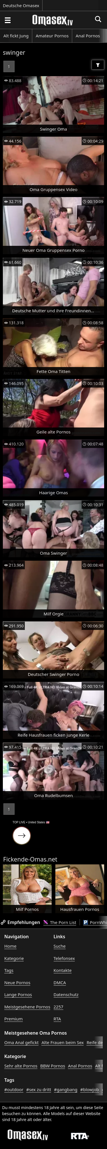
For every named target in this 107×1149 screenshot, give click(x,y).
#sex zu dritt (38, 1089)
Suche (60, 946)
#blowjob (89, 1089)
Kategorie (14, 958)
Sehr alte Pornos (20, 1066)
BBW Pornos (52, 1066)
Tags (8, 970)
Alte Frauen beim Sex (62, 1042)
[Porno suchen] (7, 20)
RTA (57, 1019)
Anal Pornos (88, 35)
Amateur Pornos (52, 35)
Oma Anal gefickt (21, 1042)
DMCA (60, 982)
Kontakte (63, 970)
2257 (58, 1007)
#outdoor (13, 1089)
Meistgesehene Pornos (27, 1007)
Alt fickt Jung (16, 35)
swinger (14, 52)
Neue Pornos (17, 982)
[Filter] (98, 65)
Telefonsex (64, 958)
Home (10, 946)
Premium (13, 1019)
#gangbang (65, 1089)
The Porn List (59, 922)
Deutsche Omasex (21, 5)
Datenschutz (66, 994)
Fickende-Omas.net (30, 859)
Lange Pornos (18, 994)
